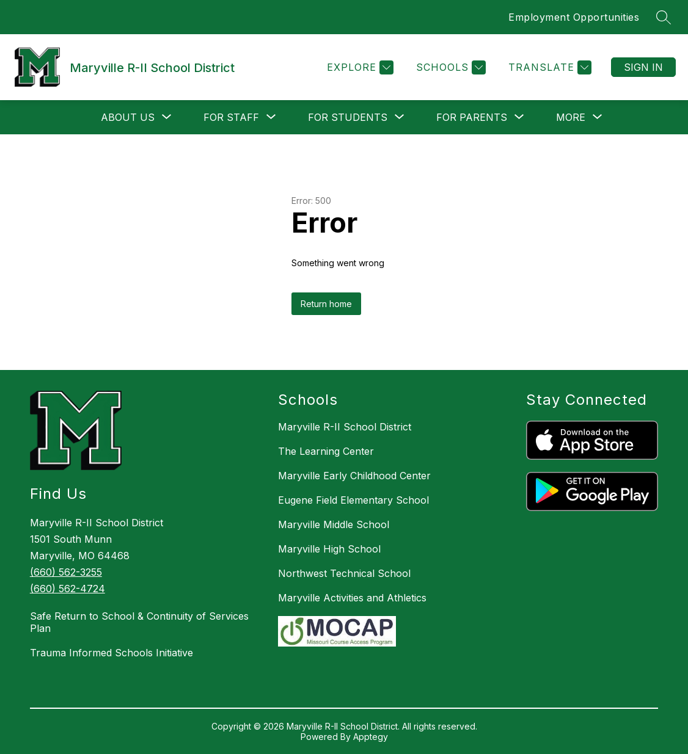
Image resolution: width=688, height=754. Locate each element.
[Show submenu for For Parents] (471, 117)
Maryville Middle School (333, 524)
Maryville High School (329, 549)
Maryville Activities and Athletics (352, 598)
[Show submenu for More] (570, 117)
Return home (326, 304)
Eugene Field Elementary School (353, 500)
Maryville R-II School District (344, 427)
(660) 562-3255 (66, 572)
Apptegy (370, 736)
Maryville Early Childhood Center (354, 475)
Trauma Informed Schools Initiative (111, 653)
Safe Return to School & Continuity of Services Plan (139, 622)
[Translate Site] (548, 67)
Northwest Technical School (344, 573)
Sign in (643, 67)
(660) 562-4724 (67, 588)
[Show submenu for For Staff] (231, 117)
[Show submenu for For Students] (347, 117)
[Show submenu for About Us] (128, 117)
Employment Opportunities (573, 17)
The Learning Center (326, 451)
